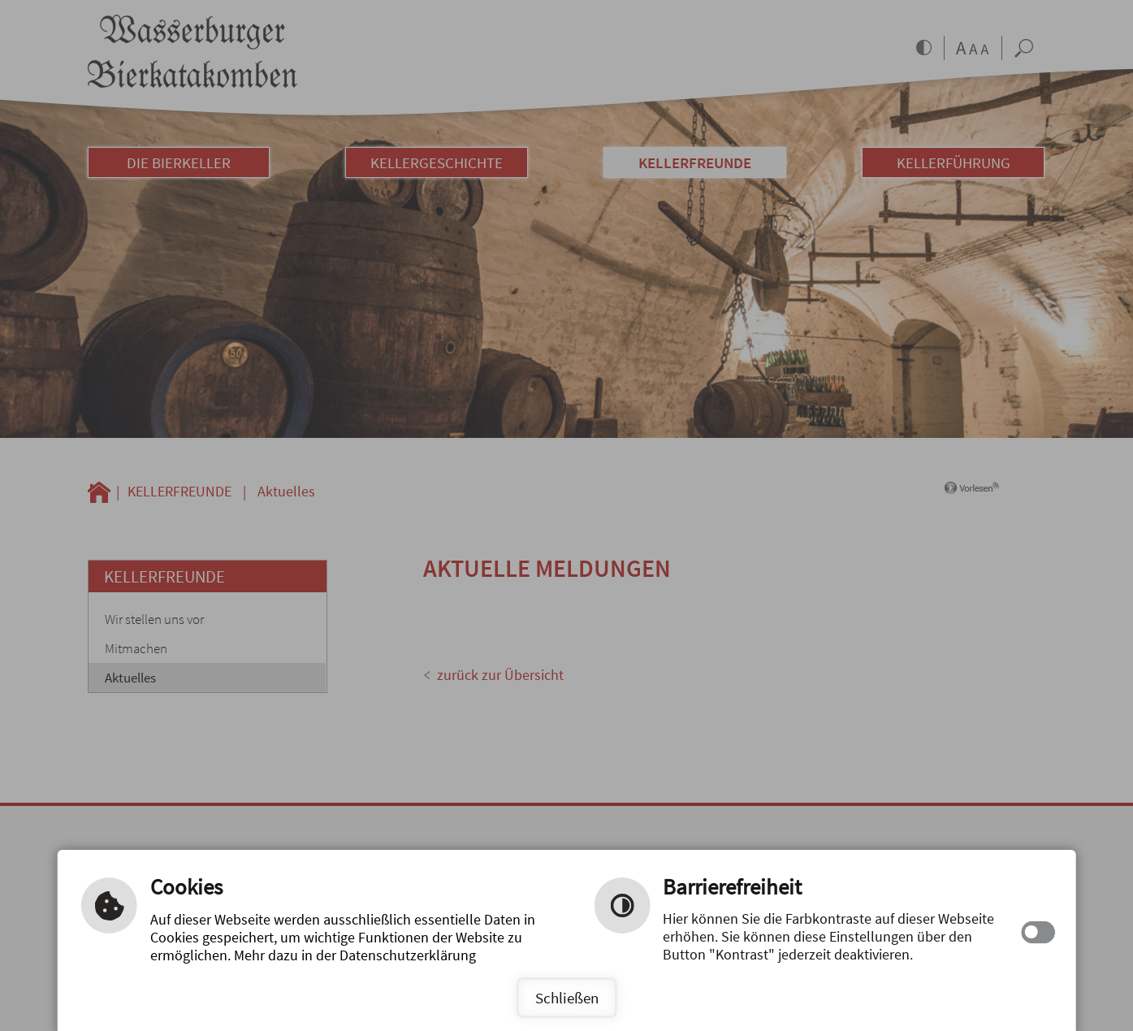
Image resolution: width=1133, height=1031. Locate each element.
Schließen (567, 997)
